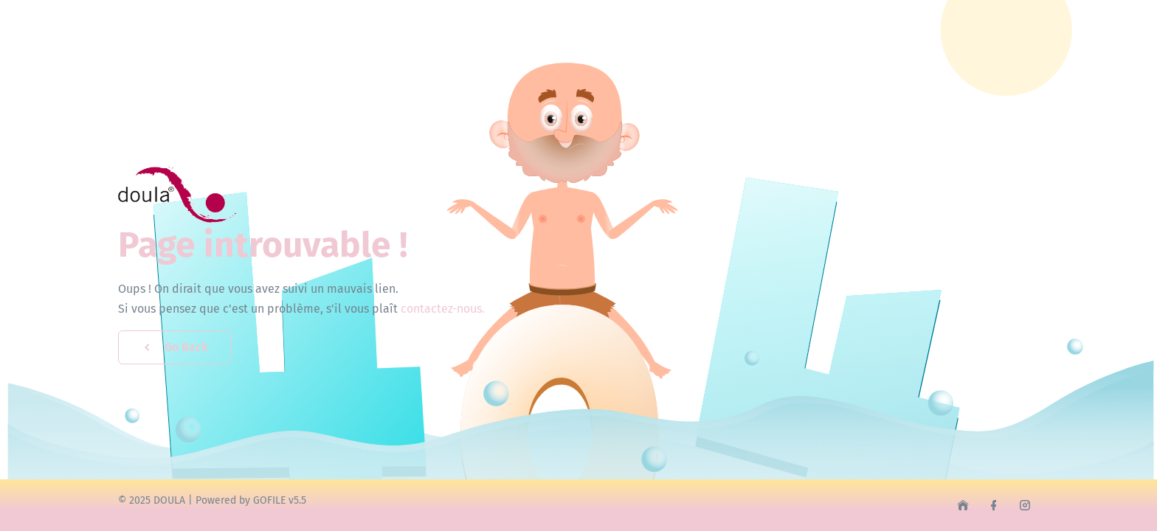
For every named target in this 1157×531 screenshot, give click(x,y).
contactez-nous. (443, 309)
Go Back (174, 347)
